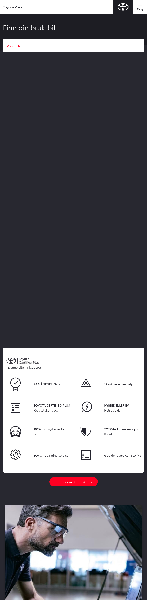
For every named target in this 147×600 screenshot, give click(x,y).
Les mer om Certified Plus (73, 481)
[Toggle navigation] (140, 7)
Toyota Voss (12, 6)
